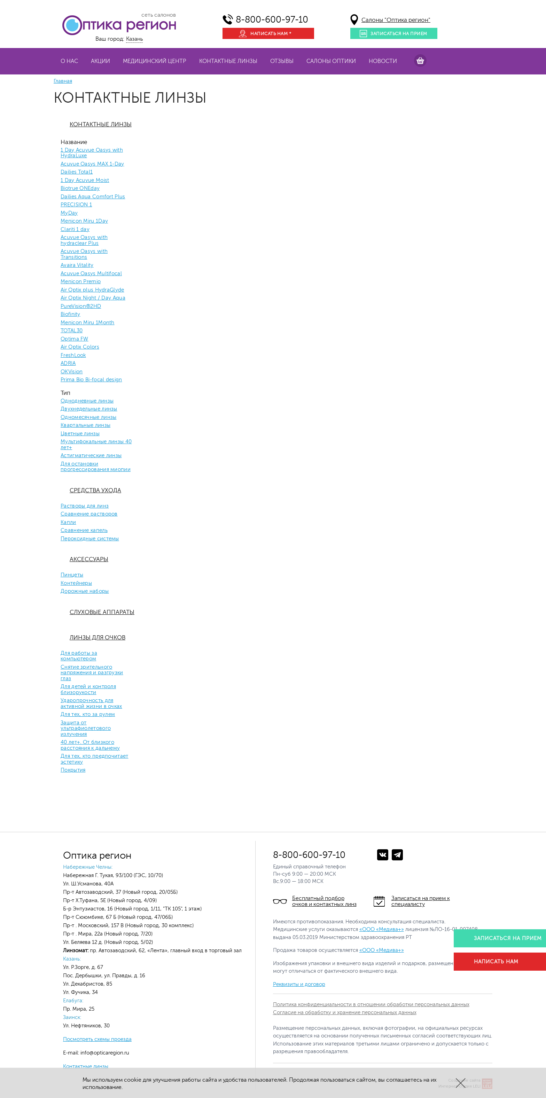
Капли (68, 522)
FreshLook (73, 355)
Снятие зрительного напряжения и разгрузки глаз (92, 673)
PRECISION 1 (76, 205)
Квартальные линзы (85, 425)
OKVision (72, 372)
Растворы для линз (85, 506)
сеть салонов (158, 15)
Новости (383, 61)
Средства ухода (95, 490)
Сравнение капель (84, 530)
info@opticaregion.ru (104, 1053)
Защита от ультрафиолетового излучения (86, 728)
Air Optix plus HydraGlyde (92, 290)
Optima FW (74, 339)
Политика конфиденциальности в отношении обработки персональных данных (371, 1005)
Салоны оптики (331, 61)
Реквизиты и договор (299, 984)
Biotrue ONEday (80, 188)
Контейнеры (76, 583)
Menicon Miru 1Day (84, 221)
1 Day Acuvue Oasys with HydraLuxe (92, 153)
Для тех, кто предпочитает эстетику (94, 759)
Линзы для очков (97, 637)
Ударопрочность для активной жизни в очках (91, 703)
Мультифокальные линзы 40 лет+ (96, 445)
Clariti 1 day (75, 229)
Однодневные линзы (87, 401)
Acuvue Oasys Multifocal (91, 274)
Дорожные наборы (85, 591)
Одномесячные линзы (88, 417)
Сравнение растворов (89, 514)
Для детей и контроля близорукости (88, 689)
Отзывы (282, 61)
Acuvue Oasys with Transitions (84, 254)
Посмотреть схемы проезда (97, 1039)
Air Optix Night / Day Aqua (93, 298)
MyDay (69, 213)
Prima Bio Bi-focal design (91, 380)
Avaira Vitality (77, 265)
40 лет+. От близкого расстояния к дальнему (90, 745)
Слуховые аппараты (102, 612)
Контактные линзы (228, 61)
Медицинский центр (154, 61)
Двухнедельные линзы (89, 409)
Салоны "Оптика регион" (395, 20)
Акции (100, 61)
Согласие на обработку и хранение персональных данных (344, 1013)
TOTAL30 (72, 331)
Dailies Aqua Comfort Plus (93, 197)
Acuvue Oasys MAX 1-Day (92, 164)
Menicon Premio (81, 282)
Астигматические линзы (91, 456)
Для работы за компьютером (79, 656)
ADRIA (68, 363)
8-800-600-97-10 (272, 20)
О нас (69, 61)
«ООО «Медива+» (381, 929)
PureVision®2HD (81, 306)
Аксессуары (89, 559)
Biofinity (70, 314)
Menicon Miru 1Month (88, 323)
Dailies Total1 (77, 172)
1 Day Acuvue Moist (85, 180)
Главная (63, 81)
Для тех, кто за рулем (88, 714)
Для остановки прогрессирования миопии (96, 467)
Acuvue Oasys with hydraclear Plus (84, 240)
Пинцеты (72, 575)
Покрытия (73, 770)
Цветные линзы (80, 434)
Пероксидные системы (90, 539)
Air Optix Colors (80, 347)
